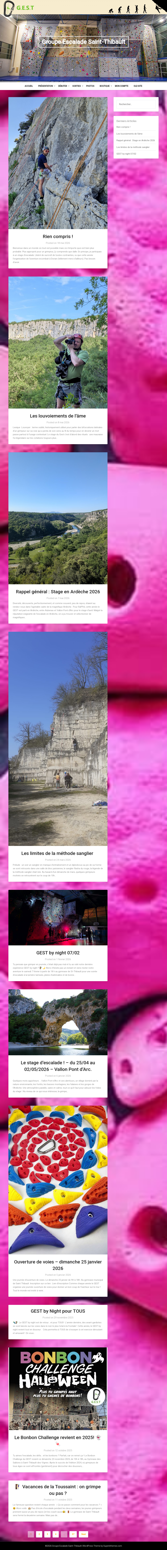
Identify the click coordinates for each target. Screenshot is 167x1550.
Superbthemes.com (112, 1546)
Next (83, 1534)
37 (73, 1534)
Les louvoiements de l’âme (58, 416)
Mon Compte (121, 86)
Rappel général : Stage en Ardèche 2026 (58, 591)
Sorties (76, 86)
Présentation (45, 86)
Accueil (29, 86)
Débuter (62, 86)
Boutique (105, 86)
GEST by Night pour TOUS (58, 1311)
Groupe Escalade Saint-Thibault (83, 41)
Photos (90, 86)
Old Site (138, 86)
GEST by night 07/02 (58, 953)
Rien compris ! (58, 236)
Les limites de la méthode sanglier (58, 853)
